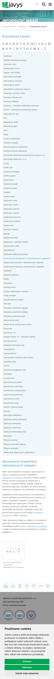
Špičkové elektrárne (12, 423)
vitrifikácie (23, 515)
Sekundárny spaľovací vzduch (17, 89)
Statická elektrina (11, 275)
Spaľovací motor (11, 205)
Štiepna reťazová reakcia (14, 444)
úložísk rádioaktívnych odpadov (34, 526)
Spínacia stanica (11, 229)
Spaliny (7, 192)
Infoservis (23, 26)
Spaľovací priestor (11, 209)
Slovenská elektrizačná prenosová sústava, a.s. (24, 155)
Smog (6, 163)
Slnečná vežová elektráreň (15, 151)
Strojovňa (8, 328)
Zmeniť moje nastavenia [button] (27, 673)
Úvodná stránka (9, 26)
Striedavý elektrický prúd (14, 316)
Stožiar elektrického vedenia (16, 291)
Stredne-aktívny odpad (13, 300)
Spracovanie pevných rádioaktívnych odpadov (24, 262)
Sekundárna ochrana (13, 81)
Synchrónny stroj (11, 403)
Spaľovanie (9, 225)
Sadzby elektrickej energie (15, 60)
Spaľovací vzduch (11, 213)
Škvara (7, 411)
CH (32, 43)
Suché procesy (10, 341)
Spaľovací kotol (10, 200)
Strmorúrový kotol (11, 320)
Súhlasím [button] (26, 661)
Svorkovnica (9, 378)
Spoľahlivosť (9, 250)
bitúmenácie (7, 515)
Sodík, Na (8, 167)
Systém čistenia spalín (13, 407)
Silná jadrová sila (11, 114)
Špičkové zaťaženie (12, 428)
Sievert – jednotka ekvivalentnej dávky (20, 110)
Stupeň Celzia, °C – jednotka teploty (19, 337)
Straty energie (10, 295)
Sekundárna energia (12, 77)
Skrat (6, 134)
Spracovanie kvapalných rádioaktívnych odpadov (27, 258)
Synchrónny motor (12, 399)
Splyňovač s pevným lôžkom (16, 242)
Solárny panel (10, 176)
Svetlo (6, 366)
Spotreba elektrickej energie (16, 254)
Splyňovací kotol (11, 238)
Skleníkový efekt (11, 122)
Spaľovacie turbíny (12, 221)
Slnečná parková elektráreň (16, 147)
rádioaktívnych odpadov (12, 478)
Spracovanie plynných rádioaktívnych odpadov (24, 267)
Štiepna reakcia (10, 440)
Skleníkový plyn (10, 126)
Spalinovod (8, 180)
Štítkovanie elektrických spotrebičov (19, 452)
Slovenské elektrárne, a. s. (15, 159)
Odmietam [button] (27, 667)
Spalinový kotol (10, 188)
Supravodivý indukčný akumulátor (18, 357)
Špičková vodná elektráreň (15, 419)
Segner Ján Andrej (12, 72)
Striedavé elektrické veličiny (16, 312)
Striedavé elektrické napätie (16, 308)
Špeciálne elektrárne (13, 415)
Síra (5, 118)
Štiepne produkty (11, 448)
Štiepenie (8, 436)
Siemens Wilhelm (11, 101)
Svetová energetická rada (15, 370)
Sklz (5, 130)
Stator (6, 279)
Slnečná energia (11, 143)
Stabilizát (8, 271)
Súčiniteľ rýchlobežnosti (14, 345)
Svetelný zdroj (10, 362)
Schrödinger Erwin (12, 68)
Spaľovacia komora (12, 217)
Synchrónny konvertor (13, 395)
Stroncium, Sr (10, 333)
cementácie (38, 512)
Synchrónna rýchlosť (13, 382)
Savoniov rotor (10, 64)
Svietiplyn (8, 374)
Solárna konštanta (11, 172)
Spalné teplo (9, 196)
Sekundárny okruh (12, 85)
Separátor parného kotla (14, 93)
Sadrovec (8, 56)
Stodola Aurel (9, 287)
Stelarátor (8, 283)
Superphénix (9, 349)
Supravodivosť (10, 353)
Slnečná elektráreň (12, 139)
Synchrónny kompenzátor (15, 390)
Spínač (7, 234)
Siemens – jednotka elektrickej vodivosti (21, 106)
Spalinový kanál (10, 184)
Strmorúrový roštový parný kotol (17, 324)
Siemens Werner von (13, 97)
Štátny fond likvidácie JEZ (15, 432)
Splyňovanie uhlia (11, 246)
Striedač (7, 304)
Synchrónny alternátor (13, 386)
